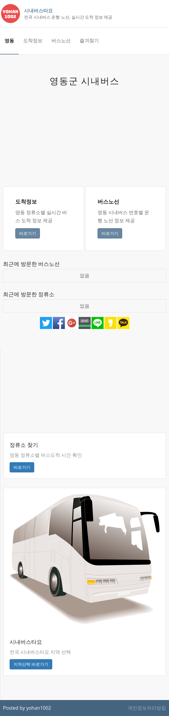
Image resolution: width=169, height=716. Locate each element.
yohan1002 (38, 708)
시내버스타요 (38, 10)
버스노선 (61, 40)
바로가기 (27, 233)
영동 (9, 40)
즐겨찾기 (89, 40)
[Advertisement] (84, 132)
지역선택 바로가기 (31, 664)
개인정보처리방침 (147, 708)
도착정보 (32, 40)
